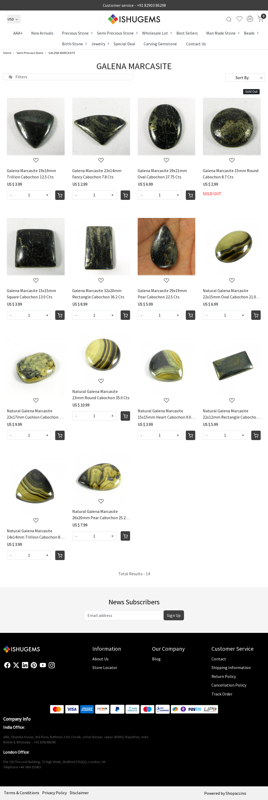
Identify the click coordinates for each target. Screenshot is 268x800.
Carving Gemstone (160, 43)
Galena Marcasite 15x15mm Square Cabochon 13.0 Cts (31, 293)
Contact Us (196, 43)
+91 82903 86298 (151, 5)
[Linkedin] (25, 665)
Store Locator (104, 667)
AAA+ (18, 33)
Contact (218, 658)
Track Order (221, 694)
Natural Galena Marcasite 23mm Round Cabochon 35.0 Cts (101, 394)
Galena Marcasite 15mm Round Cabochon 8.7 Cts (230, 173)
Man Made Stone (222, 33)
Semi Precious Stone (117, 33)
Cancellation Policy (228, 685)
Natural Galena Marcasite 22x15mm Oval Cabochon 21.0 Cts (229, 294)
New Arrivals (42, 33)
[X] (16, 665)
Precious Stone (77, 33)
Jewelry (100, 43)
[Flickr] (58, 667)
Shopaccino (236, 793)
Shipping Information (231, 667)
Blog (156, 658)
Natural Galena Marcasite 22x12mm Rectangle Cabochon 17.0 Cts (231, 414)
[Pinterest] (34, 665)
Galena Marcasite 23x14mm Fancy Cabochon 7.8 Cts (96, 173)
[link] (229, 18)
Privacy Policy (54, 792)
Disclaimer (79, 792)
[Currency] (13, 19)
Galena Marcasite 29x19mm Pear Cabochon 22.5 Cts (162, 293)
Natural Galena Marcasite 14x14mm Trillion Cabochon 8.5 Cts (35, 534)
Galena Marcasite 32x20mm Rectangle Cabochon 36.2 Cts (98, 293)
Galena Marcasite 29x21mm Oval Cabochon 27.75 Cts (162, 173)
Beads (251, 33)
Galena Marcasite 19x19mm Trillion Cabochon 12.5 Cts (31, 173)
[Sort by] (245, 77)
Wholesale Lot (156, 33)
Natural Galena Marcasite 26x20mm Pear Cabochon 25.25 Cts (100, 515)
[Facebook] (7, 665)
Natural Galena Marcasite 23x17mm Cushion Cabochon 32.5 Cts (32, 414)
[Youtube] (43, 665)
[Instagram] (52, 665)
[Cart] (60, 195)
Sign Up (174, 615)
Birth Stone (74, 43)
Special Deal (124, 43)
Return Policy (223, 676)
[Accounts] (250, 19)
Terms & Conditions (21, 792)
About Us (100, 658)
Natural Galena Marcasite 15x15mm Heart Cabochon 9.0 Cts (164, 414)
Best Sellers (187, 33)
